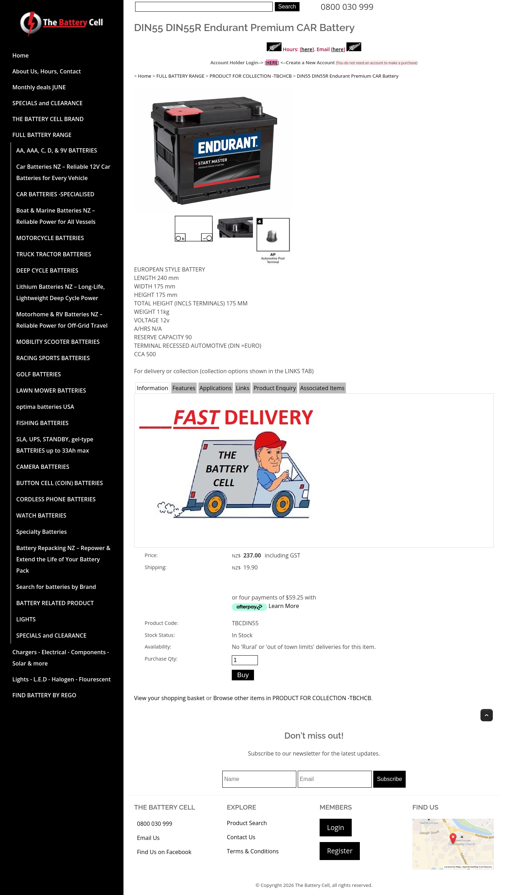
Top (486, 715)
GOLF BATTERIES (38, 374)
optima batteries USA (45, 407)
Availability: (158, 646)
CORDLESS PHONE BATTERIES (56, 499)
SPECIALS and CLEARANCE (47, 103)
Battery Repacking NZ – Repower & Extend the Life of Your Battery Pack (63, 559)
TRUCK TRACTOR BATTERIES (53, 254)
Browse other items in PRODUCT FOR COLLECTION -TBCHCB (292, 698)
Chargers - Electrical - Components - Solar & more (60, 657)
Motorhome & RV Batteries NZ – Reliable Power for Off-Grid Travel (62, 319)
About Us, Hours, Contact (46, 71)
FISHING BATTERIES (42, 423)
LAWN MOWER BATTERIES (51, 390)
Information (152, 388)
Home (20, 55)
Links (242, 388)
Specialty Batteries (41, 532)
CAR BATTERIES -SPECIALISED (55, 194)
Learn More (283, 606)
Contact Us (241, 837)
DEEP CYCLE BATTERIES (47, 270)
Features (184, 388)
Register (339, 850)
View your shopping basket (169, 698)
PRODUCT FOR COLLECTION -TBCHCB (251, 76)
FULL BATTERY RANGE (42, 135)
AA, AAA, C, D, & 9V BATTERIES (56, 150)
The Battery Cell (312, 885)
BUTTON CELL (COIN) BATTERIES (59, 483)
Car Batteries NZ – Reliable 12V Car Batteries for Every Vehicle (63, 172)
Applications (216, 388)
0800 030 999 (347, 6)
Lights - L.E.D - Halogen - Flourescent (61, 679)
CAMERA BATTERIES (42, 467)
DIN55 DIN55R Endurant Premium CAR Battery (348, 76)
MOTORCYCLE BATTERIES (50, 238)
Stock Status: (160, 635)
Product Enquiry (275, 388)
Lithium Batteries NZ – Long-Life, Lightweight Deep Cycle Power (60, 292)
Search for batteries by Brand (56, 587)
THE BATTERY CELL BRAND (48, 119)
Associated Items (322, 388)
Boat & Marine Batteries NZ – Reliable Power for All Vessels (56, 216)
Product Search (247, 823)
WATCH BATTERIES (41, 515)
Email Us (148, 838)
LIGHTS (26, 619)
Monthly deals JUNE (39, 87)
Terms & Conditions (253, 851)
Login (335, 827)
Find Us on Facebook (164, 852)
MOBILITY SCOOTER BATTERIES (57, 342)
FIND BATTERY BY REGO (44, 695)
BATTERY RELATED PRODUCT (55, 603)
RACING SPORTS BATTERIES (53, 358)
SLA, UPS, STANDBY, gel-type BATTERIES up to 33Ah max (54, 444)
